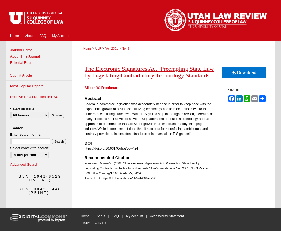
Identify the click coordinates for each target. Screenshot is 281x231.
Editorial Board (21, 63)
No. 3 (125, 48)
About (101, 216)
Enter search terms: (25, 134)
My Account (134, 216)
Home (87, 48)
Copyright (101, 222)
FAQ (115, 216)
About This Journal (25, 56)
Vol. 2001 (112, 48)
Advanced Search (24, 164)
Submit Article (21, 75)
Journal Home (21, 50)
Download (244, 72)
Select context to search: (29, 148)
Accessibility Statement (167, 216)
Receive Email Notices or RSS (34, 97)
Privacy (85, 222)
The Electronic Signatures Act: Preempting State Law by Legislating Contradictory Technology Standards (149, 72)
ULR (98, 48)
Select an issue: (22, 109)
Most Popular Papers (26, 86)
